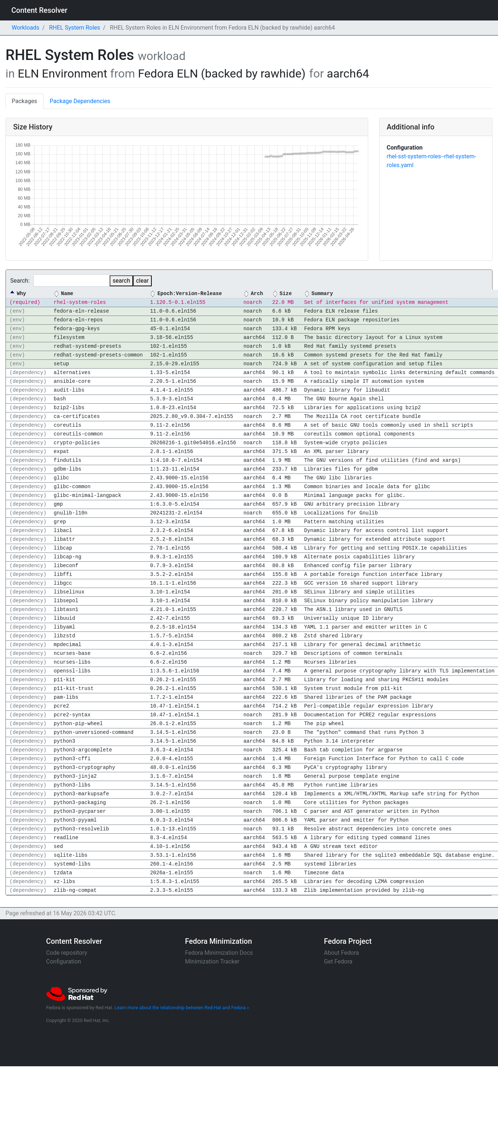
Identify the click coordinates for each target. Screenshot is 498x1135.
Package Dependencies (80, 101)
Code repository (66, 952)
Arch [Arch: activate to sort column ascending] (257, 293)
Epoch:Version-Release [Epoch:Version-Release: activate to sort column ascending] (189, 293)
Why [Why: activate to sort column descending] (21, 293)
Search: (60, 280)
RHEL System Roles (74, 27)
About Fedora (341, 952)
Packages (24, 101)
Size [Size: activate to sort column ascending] (285, 293)
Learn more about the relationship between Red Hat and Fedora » (181, 1007)
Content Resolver (39, 10)
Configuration (63, 961)
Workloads (25, 27)
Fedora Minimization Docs (219, 952)
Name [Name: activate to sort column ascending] (67, 293)
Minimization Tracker (212, 961)
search (121, 280)
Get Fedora (338, 961)
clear (142, 280)
